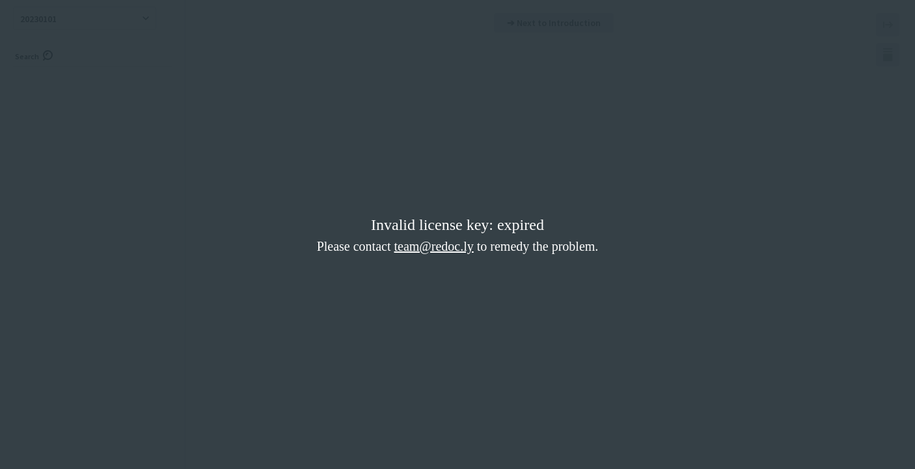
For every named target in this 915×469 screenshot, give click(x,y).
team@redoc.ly (433, 246)
